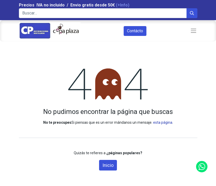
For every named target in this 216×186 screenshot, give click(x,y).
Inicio (108, 165)
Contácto (135, 30)
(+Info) (122, 5)
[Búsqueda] (192, 13)
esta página (162, 122)
